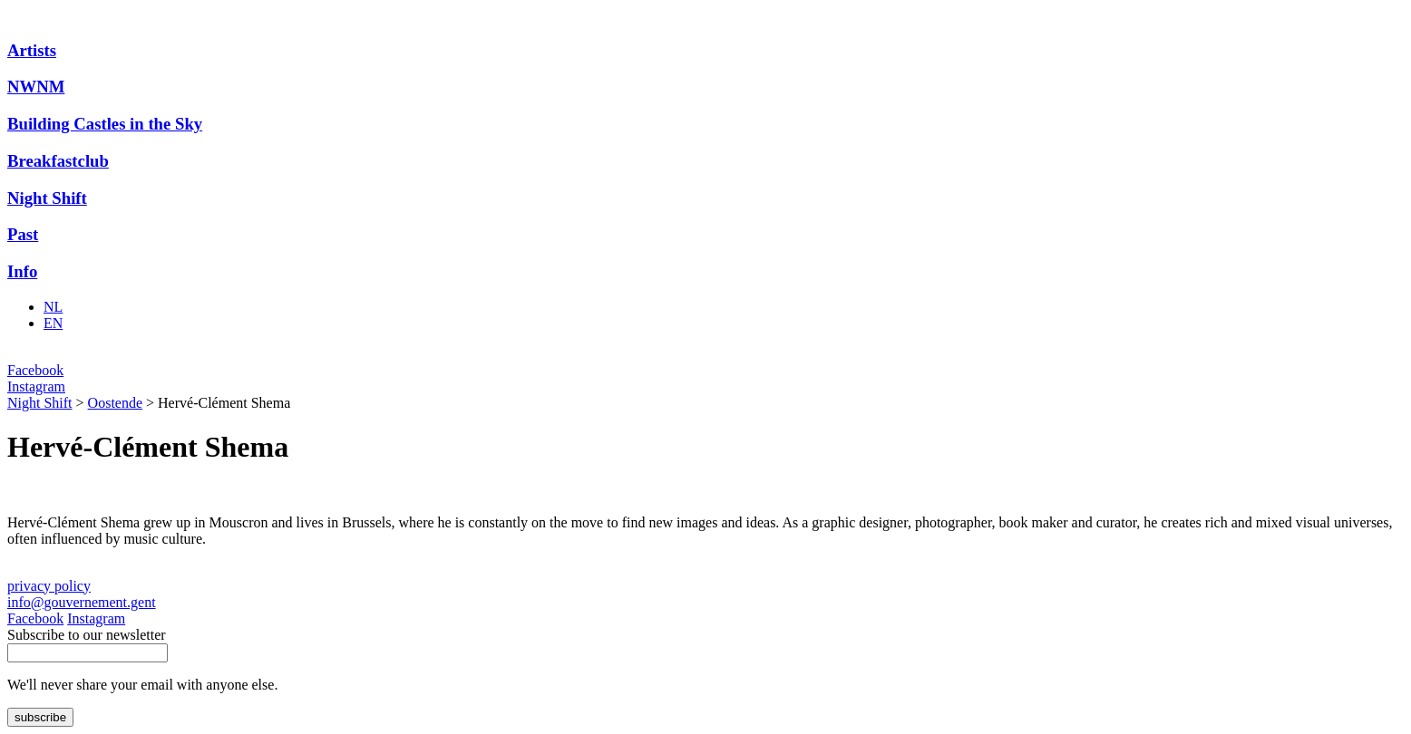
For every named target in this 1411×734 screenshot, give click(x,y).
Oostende (115, 402)
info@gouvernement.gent (81, 602)
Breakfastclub (58, 160)
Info (22, 271)
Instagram (36, 386)
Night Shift (47, 198)
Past (22, 234)
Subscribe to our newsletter (86, 634)
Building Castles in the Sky (104, 123)
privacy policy (49, 586)
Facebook (35, 370)
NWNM (35, 86)
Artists (31, 50)
